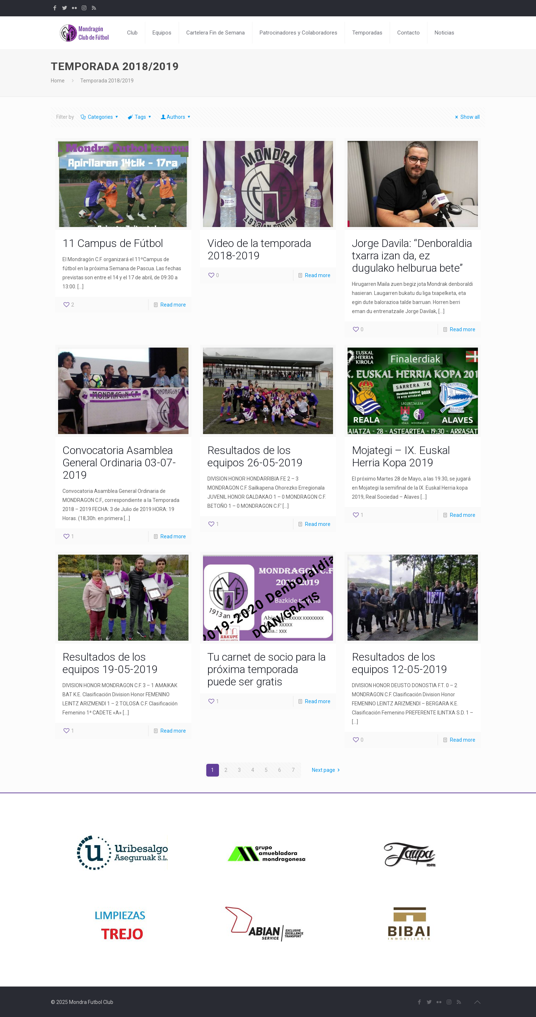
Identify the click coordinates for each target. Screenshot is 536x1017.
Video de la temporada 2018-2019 (259, 249)
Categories (100, 117)
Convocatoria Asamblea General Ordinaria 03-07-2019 (119, 462)
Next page (327, 770)
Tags (139, 117)
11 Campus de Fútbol (112, 243)
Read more (173, 305)
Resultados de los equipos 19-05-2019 (110, 663)
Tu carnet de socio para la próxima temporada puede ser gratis (266, 669)
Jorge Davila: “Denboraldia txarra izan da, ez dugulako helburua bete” (412, 255)
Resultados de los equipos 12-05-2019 (399, 663)
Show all (466, 117)
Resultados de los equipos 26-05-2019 (255, 456)
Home (58, 81)
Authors (176, 117)
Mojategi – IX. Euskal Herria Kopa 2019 (401, 456)
